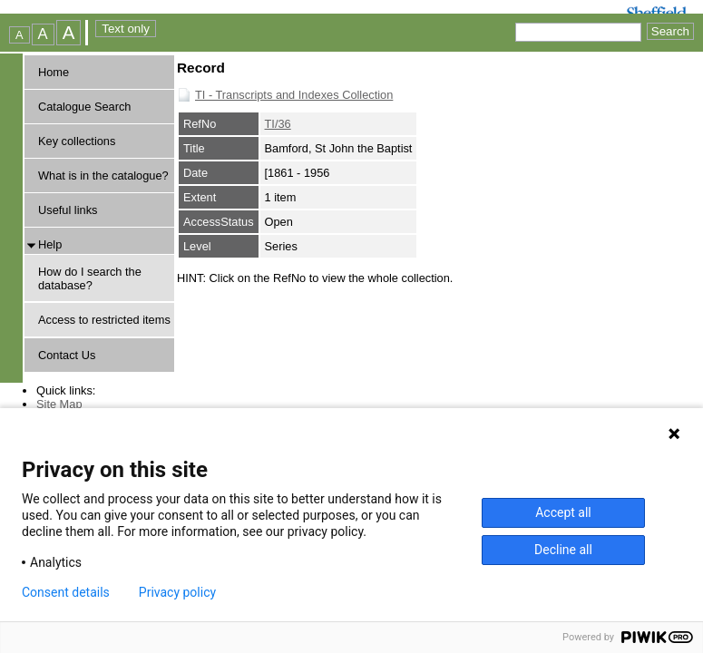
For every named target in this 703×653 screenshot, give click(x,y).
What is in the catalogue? (103, 175)
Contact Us (66, 355)
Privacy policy (177, 592)
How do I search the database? (90, 278)
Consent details (66, 592)
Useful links (67, 210)
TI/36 (278, 124)
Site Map (59, 404)
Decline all (563, 549)
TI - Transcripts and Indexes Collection (294, 95)
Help (50, 244)
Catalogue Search (84, 106)
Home (53, 72)
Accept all (563, 512)
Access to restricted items (104, 319)
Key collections (76, 141)
